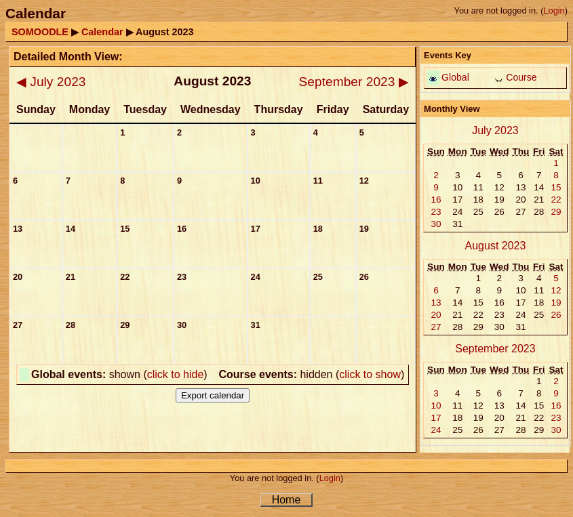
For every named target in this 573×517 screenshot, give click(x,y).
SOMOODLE (40, 31)
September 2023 (354, 82)
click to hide (175, 374)
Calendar (102, 31)
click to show (370, 374)
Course (521, 77)
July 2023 (50, 82)
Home (286, 499)
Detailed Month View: (68, 56)
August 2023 (495, 245)
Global (455, 77)
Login (553, 10)
